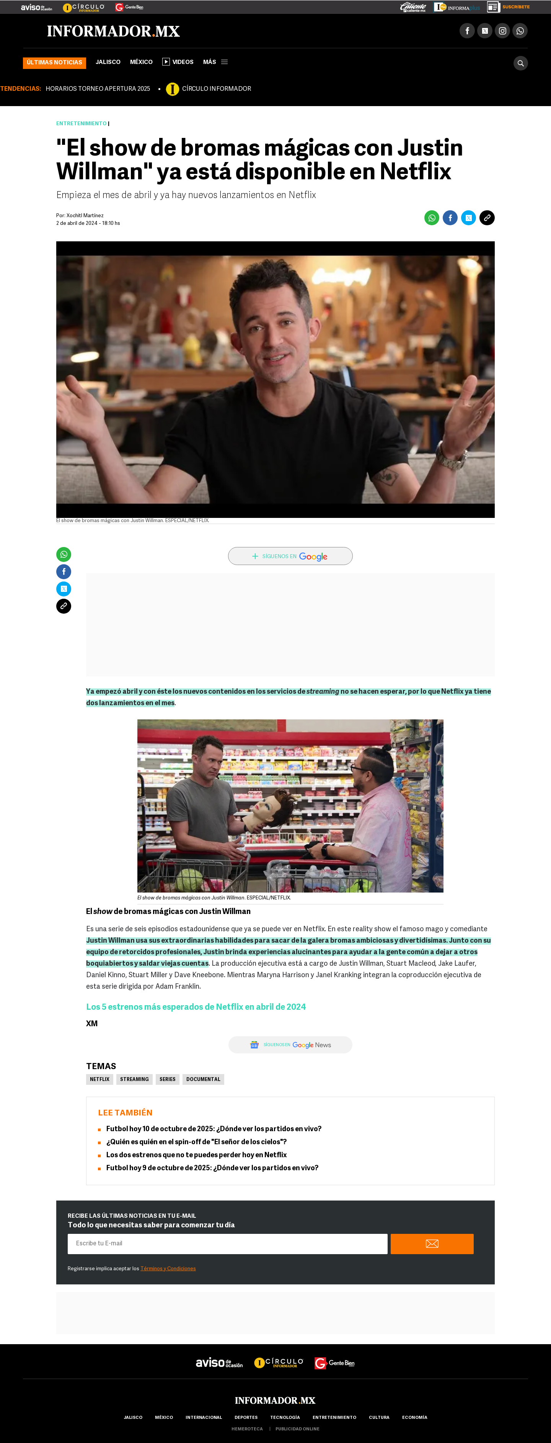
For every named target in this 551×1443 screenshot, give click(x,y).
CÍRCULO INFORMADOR (216, 89)
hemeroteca (247, 1429)
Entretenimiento (81, 123)
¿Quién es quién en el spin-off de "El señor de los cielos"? (196, 1142)
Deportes (246, 1418)
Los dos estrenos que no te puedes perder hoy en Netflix (196, 1155)
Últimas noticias (54, 63)
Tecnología (285, 1418)
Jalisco (108, 63)
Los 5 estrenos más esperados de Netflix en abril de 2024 (196, 1007)
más (215, 63)
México (141, 63)
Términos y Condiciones (168, 1268)
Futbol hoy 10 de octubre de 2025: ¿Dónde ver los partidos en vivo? (213, 1129)
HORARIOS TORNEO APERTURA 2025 (98, 89)
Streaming (134, 1080)
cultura (379, 1418)
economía (414, 1418)
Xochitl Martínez (85, 215)
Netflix (99, 1080)
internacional (204, 1418)
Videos (178, 62)
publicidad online (298, 1429)
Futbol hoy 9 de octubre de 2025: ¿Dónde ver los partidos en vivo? (212, 1168)
